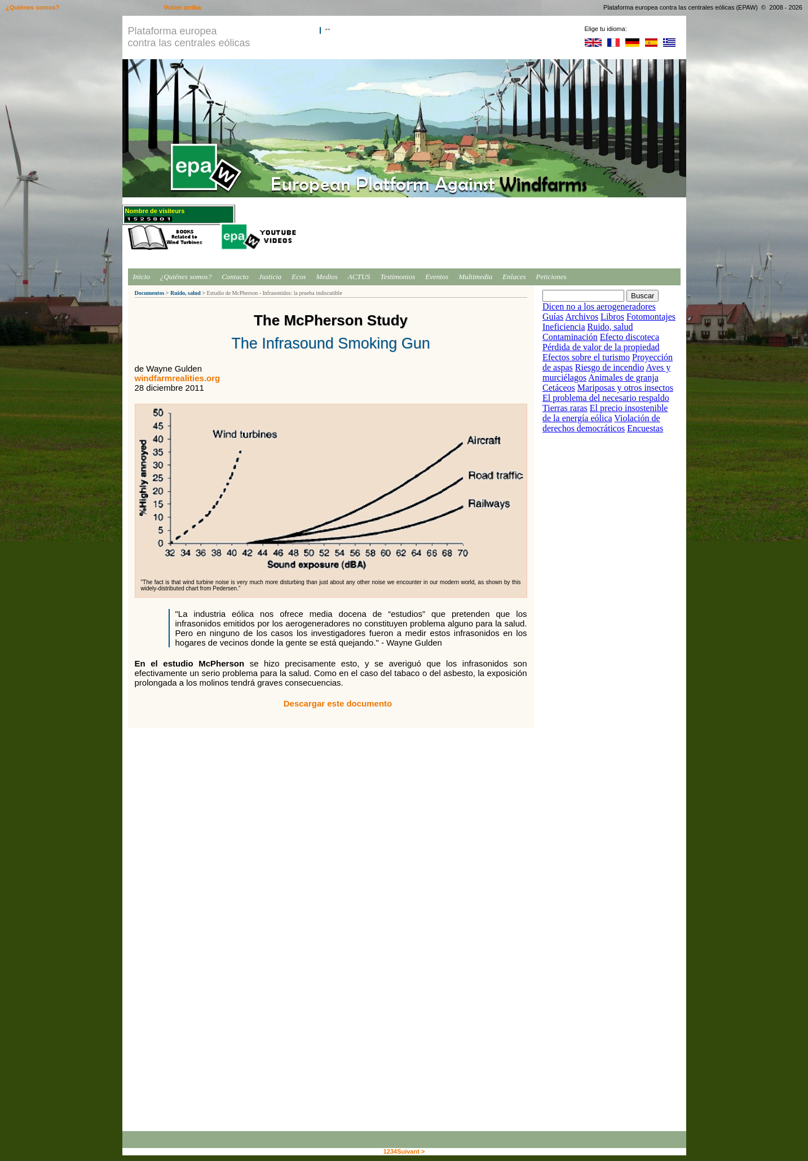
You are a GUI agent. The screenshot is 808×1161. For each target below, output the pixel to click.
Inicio (141, 276)
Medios (327, 276)
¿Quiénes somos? (185, 276)
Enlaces (514, 276)
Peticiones (551, 276)
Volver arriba (182, 7)
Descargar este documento (338, 703)
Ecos (299, 276)
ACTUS (359, 276)
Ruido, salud (185, 293)
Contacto (235, 276)
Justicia (270, 276)
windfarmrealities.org (177, 378)
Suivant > (411, 1151)
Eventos (436, 276)
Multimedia (475, 276)
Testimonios (398, 276)
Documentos (150, 293)
